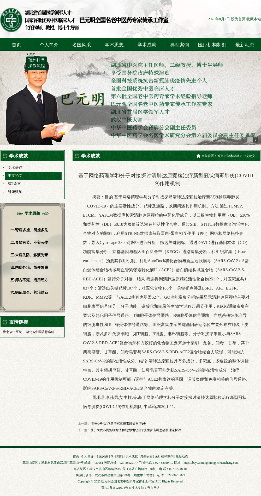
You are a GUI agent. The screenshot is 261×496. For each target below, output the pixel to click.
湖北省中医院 (12, 332)
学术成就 (147, 44)
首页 (16, 44)
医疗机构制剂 (212, 44)
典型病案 (146, 456)
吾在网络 (153, 487)
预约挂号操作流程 (36, 63)
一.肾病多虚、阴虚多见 (29, 230)
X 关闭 (30, 54)
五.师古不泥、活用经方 (29, 280)
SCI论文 (14, 184)
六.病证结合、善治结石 (29, 292)
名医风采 (81, 44)
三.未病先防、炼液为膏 (29, 255)
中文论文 (15, 176)
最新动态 (244, 44)
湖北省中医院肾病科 (40, 332)
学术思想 (114, 44)
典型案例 (179, 44)
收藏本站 (253, 19)
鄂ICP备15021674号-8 (116, 487)
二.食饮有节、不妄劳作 (29, 242)
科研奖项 (15, 192)
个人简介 (49, 44)
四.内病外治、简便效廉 (29, 267)
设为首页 (238, 19)
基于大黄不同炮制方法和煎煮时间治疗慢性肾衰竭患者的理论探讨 (135, 430)
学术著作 (15, 167)
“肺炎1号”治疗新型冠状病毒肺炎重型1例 (118, 423)
